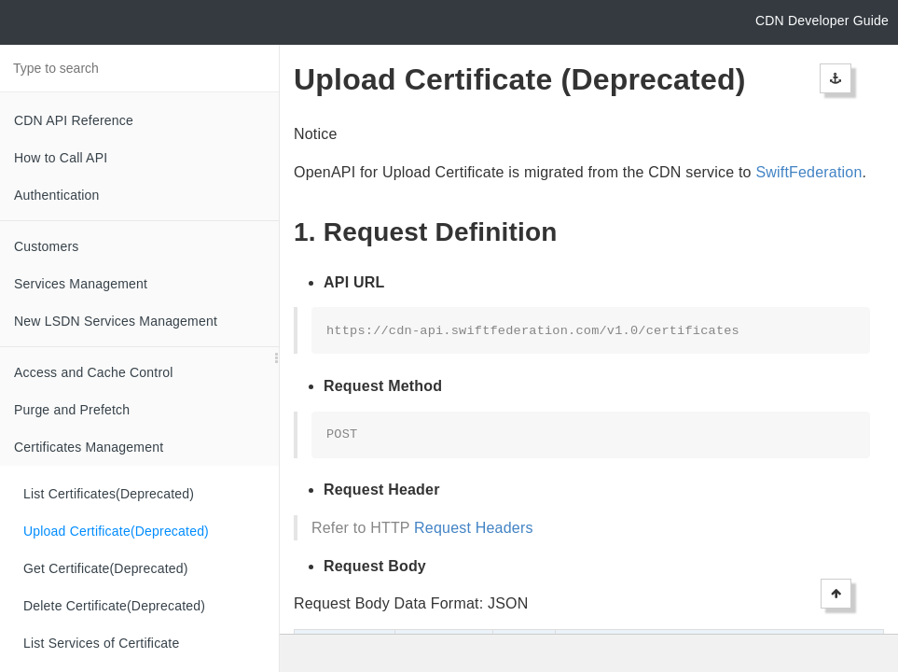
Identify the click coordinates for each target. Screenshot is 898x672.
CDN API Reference (73, 120)
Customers (46, 246)
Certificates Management (88, 447)
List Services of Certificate (101, 643)
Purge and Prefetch (72, 409)
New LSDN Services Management (115, 321)
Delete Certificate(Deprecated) (114, 605)
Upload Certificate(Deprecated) (116, 531)
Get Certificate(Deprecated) (105, 568)
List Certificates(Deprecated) (108, 493)
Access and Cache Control (93, 372)
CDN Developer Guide (822, 20)
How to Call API (60, 157)
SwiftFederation (808, 172)
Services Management (80, 283)
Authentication (57, 195)
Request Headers (473, 528)
